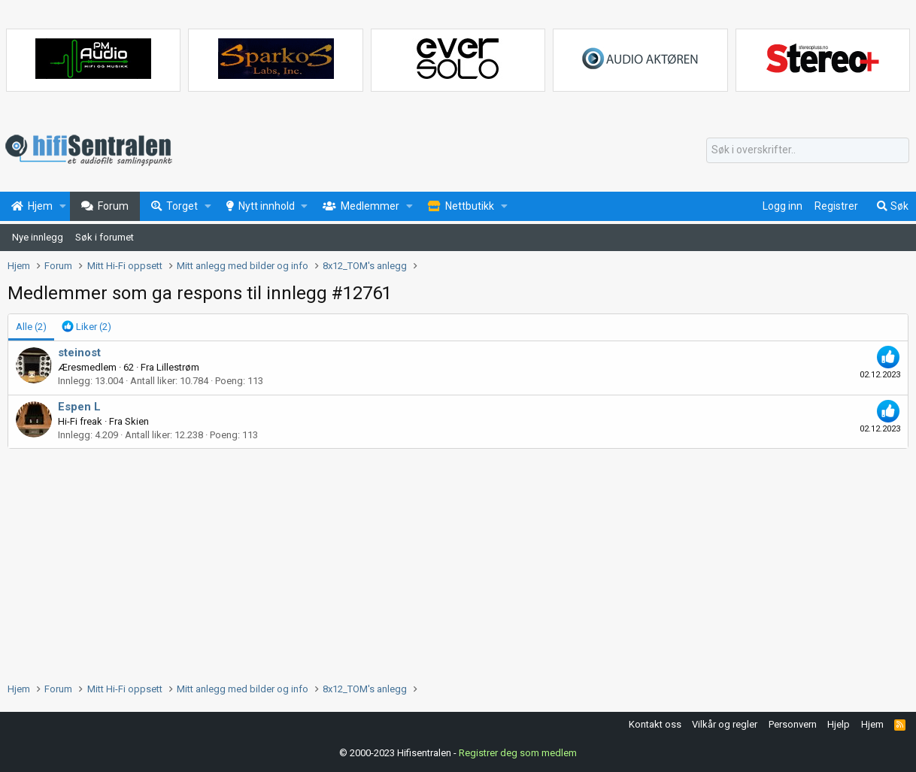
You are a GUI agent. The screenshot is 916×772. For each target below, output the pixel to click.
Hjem (872, 724)
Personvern (793, 724)
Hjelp (838, 724)
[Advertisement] (458, 561)
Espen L (79, 406)
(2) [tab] (31, 326)
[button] (63, 207)
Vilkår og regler (724, 724)
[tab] (86, 327)
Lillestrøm (177, 367)
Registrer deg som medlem (518, 752)
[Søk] (807, 150)
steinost (79, 352)
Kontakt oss (655, 724)
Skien (137, 421)
